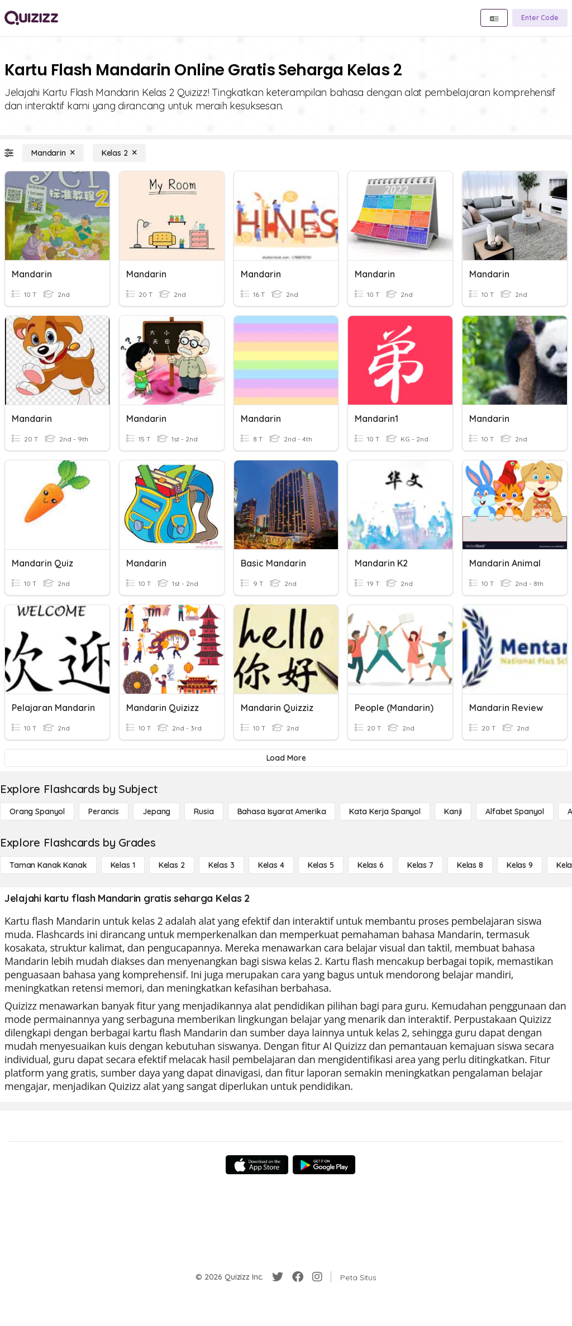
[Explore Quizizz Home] (31, 18)
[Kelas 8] (470, 865)
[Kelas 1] (123, 865)
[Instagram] (317, 1277)
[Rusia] (203, 811)
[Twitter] (277, 1277)
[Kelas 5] (321, 865)
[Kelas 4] (271, 865)
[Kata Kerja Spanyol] (385, 811)
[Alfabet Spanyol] (515, 811)
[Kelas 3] (221, 865)
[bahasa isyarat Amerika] (282, 811)
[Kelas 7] (420, 865)
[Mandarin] (53, 153)
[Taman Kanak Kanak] (48, 865)
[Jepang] (156, 811)
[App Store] (257, 1164)
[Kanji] (453, 811)
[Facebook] (297, 1277)
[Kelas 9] (519, 865)
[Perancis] (103, 811)
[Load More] (286, 758)
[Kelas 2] (119, 153)
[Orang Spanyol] (37, 811)
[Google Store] (324, 1164)
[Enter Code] (540, 18)
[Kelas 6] (370, 865)
